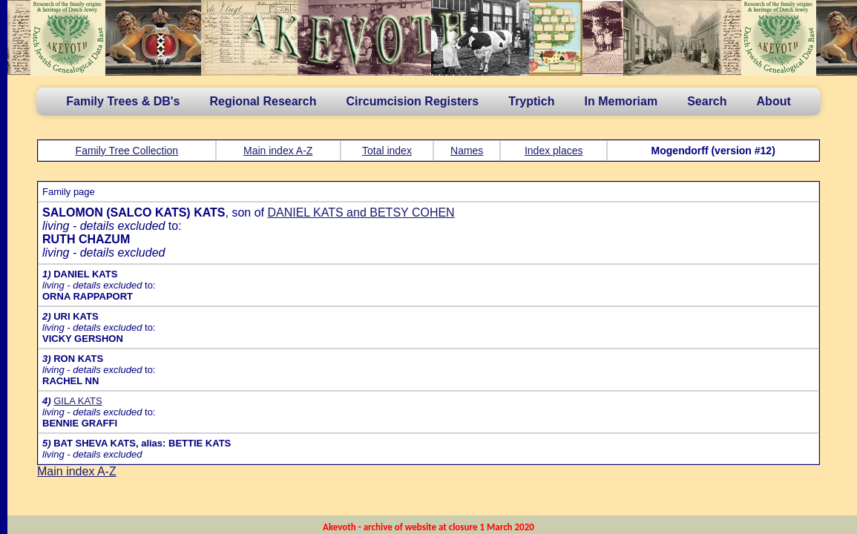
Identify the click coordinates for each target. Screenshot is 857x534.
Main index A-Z (277, 150)
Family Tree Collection (127, 150)
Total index (387, 150)
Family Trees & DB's (123, 101)
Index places (554, 150)
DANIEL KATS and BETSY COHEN (360, 212)
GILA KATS (77, 400)
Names (466, 150)
